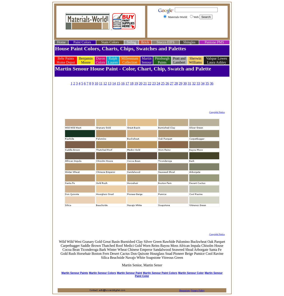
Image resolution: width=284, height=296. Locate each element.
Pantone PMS (214, 42)
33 (198, 83)
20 (140, 83)
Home (61, 42)
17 (127, 83)
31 (189, 83)
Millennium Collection (129, 60)
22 (149, 83)
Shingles (189, 42)
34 (203, 83)
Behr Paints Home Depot (66, 60)
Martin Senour (147, 60)
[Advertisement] (187, 29)
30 (185, 83)
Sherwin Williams (195, 60)
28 (176, 83)
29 (180, 83)
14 (114, 83)
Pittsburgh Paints (162, 60)
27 (172, 83)
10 (96, 83)
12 (105, 83)
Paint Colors (82, 42)
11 (100, 83)
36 (211, 83)
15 (118, 83)
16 (123, 83)
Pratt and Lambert (179, 60)
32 (194, 83)
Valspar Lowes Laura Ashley (216, 60)
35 (207, 83)
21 (145, 83)
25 (163, 83)
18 (132, 83)
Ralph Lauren (113, 60)
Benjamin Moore (86, 60)
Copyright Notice (217, 112)
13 (109, 83)
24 (158, 83)
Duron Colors (100, 60)
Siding (131, 42)
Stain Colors (110, 42)
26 (167, 83)
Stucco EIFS (165, 42)
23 (154, 83)
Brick (145, 42)
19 (136, 83)
